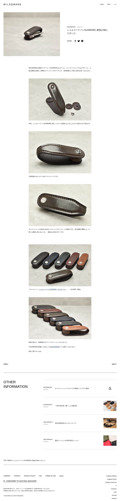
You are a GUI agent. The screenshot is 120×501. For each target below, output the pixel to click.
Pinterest (114, 498)
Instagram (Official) (111, 476)
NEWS (9, 460)
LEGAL (61, 476)
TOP (4, 460)
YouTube (114, 495)
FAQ (40, 476)
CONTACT (17, 476)
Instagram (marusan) (111, 482)
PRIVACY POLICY (30, 476)
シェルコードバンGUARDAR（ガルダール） (52, 289)
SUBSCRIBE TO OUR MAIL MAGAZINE (19, 481)
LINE (115, 492)
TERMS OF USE (50, 476)
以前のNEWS (55, 347)
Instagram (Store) (112, 479)
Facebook (114, 489)
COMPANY (6, 476)
